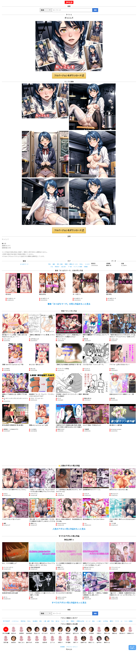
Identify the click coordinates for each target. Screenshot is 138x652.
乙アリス (52, 639)
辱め (49, 264)
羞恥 (54, 264)
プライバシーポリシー (72, 647)
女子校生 (105, 621)
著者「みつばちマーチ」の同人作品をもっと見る (69, 304)
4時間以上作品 (80, 621)
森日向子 (13, 639)
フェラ (63, 621)
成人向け (63, 266)
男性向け (57, 266)
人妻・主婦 (46, 621)
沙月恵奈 (91, 630)
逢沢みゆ (13, 630)
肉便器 (85, 266)
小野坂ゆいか (130, 630)
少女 (52, 266)
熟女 (52, 621)
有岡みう (60, 639)
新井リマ (75, 639)
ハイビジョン (15, 621)
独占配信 (35, 621)
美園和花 (68, 630)
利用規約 (62, 647)
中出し (81, 264)
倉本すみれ (29, 639)
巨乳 (40, 621)
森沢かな (52, 630)
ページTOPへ (132, 647)
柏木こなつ (21, 639)
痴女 (93, 621)
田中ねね (99, 639)
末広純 (36, 639)
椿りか (60, 630)
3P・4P (88, 621)
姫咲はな (114, 630)
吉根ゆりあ (83, 639)
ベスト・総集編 (128, 621)
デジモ (117, 621)
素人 (68, 621)
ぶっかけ (87, 264)
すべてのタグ (6, 621)
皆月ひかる (76, 630)
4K (121, 621)
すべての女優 (5, 630)
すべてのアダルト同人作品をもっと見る (69, 603)
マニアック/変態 (77, 266)
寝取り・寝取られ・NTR (71, 264)
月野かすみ (107, 630)
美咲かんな (107, 639)
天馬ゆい (99, 630)
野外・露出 (60, 264)
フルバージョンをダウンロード (69, 75)
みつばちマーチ (24, 264)
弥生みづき (37, 630)
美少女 (57, 621)
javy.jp (69, 2)
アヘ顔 (70, 266)
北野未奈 (44, 639)
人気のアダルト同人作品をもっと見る (69, 529)
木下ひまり (45, 630)
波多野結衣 (29, 630)
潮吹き (111, 621)
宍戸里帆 (68, 639)
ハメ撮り (99, 621)
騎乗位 (72, 621)
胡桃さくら (91, 639)
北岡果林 (21, 630)
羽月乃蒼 (5, 639)
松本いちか (83, 630)
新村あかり (122, 630)
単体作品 (23, 621)
